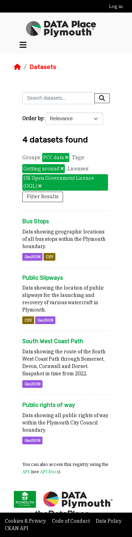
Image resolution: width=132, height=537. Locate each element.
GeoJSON (32, 256)
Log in (116, 6)
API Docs (49, 471)
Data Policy (109, 521)
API (26, 471)
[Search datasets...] (58, 98)
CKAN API (16, 528)
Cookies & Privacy (26, 521)
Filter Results (43, 196)
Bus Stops (35, 221)
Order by (32, 118)
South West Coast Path (52, 341)
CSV (49, 256)
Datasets (42, 66)
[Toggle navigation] (23, 45)
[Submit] (102, 98)
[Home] (17, 66)
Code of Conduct (71, 521)
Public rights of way (48, 405)
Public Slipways (42, 278)
